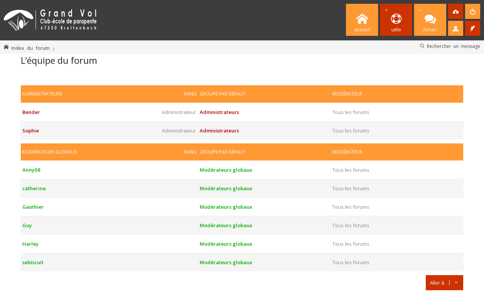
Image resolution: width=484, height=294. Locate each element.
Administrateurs (42, 94)
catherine (34, 188)
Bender (31, 112)
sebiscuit (32, 262)
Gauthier (33, 206)
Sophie (30, 130)
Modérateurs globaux (49, 152)
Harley (30, 243)
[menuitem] (455, 11)
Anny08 (31, 169)
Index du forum (30, 47)
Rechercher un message (453, 46)
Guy (27, 225)
